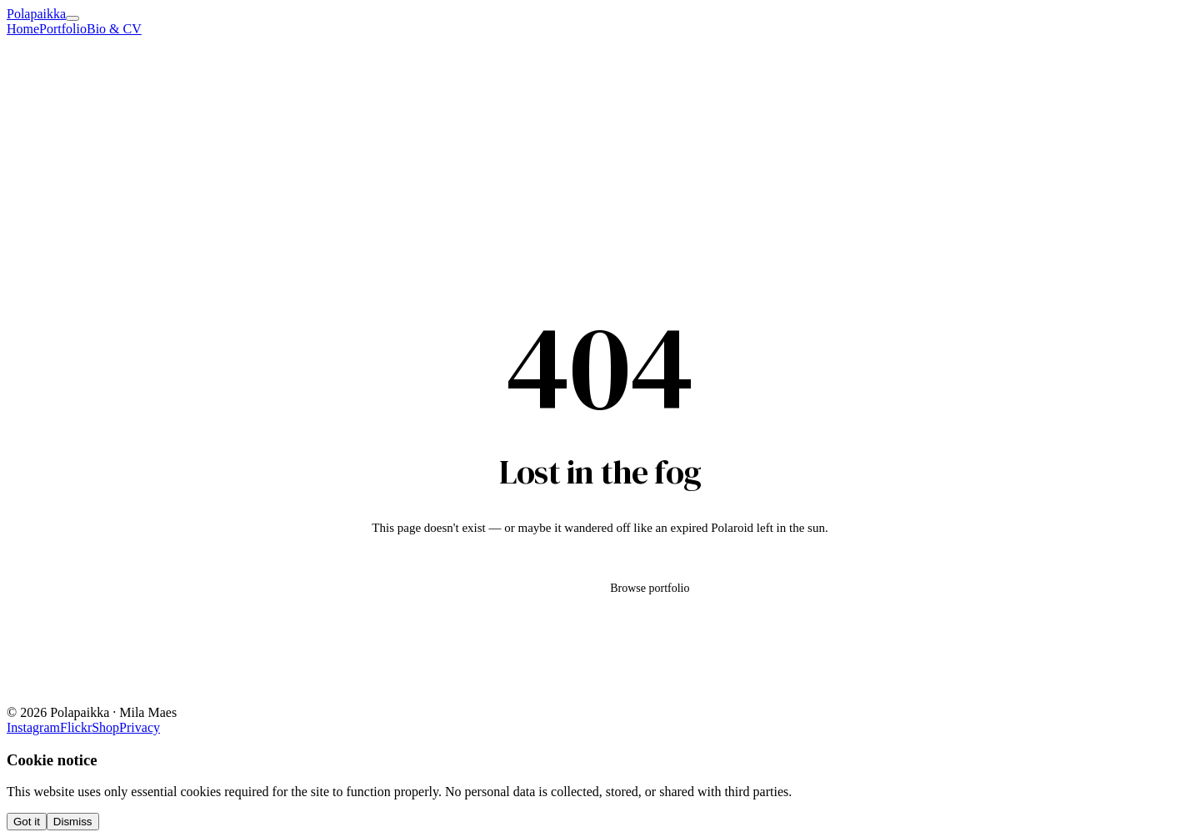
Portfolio (63, 29)
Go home (532, 588)
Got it (26, 821)
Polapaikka (36, 14)
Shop (105, 727)
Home (23, 29)
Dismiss (72, 821)
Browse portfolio (649, 588)
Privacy (139, 727)
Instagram (33, 727)
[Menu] (72, 18)
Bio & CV (114, 29)
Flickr (76, 727)
